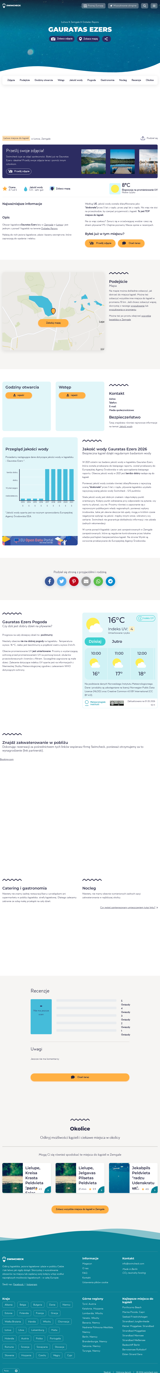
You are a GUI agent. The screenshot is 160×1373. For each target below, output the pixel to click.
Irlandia (32, 1321)
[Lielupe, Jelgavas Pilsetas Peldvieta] (66, 1166)
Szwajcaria (42, 1347)
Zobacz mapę (88, 39)
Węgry (56, 1355)
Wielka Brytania (13, 1321)
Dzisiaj (95, 641)
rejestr (18, 395)
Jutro (117, 641)
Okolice (150, 80)
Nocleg (123, 80)
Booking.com (7, 759)
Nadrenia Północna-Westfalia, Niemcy (97, 1329)
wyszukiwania (138, 306)
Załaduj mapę (53, 323)
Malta (54, 1330)
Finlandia (24, 1313)
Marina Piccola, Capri (133, 1312)
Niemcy (66, 1305)
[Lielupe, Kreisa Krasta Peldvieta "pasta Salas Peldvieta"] (12, 1166)
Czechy (42, 1355)
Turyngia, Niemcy (91, 1351)
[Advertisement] (80, 110)
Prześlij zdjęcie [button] (100, 243)
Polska (39, 1338)
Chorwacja (63, 1321)
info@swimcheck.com (133, 1264)
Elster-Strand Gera (132, 1354)
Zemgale (75, 22)
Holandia (9, 1338)
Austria (25, 1338)
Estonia (8, 1313)
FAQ (84, 1273)
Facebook (18, 1284)
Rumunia (9, 1347)
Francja (40, 1313)
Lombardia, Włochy (92, 1313)
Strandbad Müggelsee (134, 1331)
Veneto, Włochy (90, 1318)
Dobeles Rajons (90, 22)
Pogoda (91, 80)
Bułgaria (37, 1305)
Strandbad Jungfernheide (135, 1321)
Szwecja (25, 1347)
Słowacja (59, 1347)
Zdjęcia (11, 80)
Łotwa (64, 22)
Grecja (54, 1313)
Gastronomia (107, 80)
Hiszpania (26, 1355)
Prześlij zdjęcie (18, 171)
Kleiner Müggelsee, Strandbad (138, 1326)
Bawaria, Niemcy (91, 1323)
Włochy (47, 1321)
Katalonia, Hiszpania (92, 1309)
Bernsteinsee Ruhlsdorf (134, 1349)
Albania (8, 1305)
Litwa (21, 1330)
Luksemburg (37, 1330)
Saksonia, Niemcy (91, 1346)
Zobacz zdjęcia (61, 39)
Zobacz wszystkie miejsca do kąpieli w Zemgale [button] (80, 1209)
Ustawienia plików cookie (95, 1282)
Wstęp (61, 80)
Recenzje (136, 80)
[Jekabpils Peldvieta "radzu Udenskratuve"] (119, 1166)
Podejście (25, 80)
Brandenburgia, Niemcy (94, 1341)
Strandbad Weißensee (133, 1340)
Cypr (69, 1355)
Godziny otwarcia (44, 80)
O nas (85, 1268)
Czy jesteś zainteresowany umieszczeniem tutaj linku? (127, 907)
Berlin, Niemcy (89, 1337)
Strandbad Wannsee (133, 1335)
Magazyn (87, 1264)
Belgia (23, 1305)
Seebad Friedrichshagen (135, 1317)
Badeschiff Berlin (131, 1345)
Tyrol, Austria (89, 1304)
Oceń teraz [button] (131, 243)
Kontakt (86, 1278)
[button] (93, 5)
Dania (52, 1305)
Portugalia (55, 1338)
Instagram (32, 1284)
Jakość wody (75, 80)
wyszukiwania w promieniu (122, 309)
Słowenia (9, 1355)
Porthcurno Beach (131, 1307)
